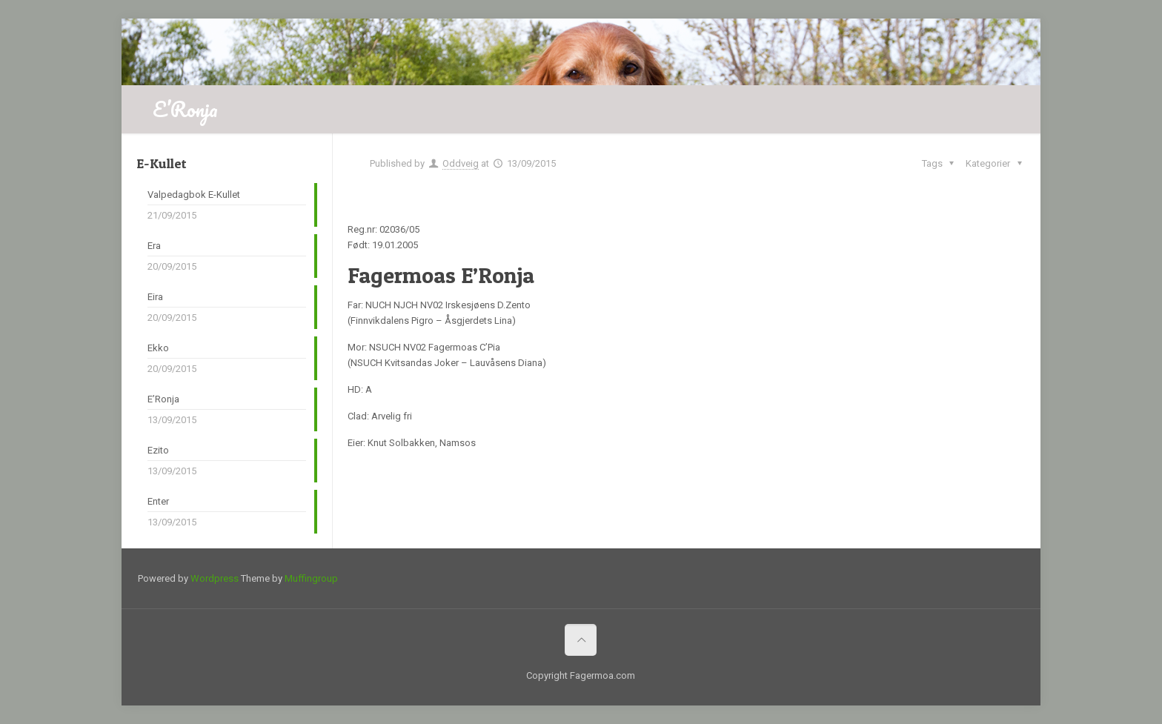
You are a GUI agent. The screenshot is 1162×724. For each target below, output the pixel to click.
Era (154, 245)
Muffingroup (311, 578)
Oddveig (460, 163)
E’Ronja (163, 399)
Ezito (158, 450)
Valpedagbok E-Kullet (193, 194)
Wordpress (214, 578)
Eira (155, 296)
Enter (158, 501)
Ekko (158, 347)
